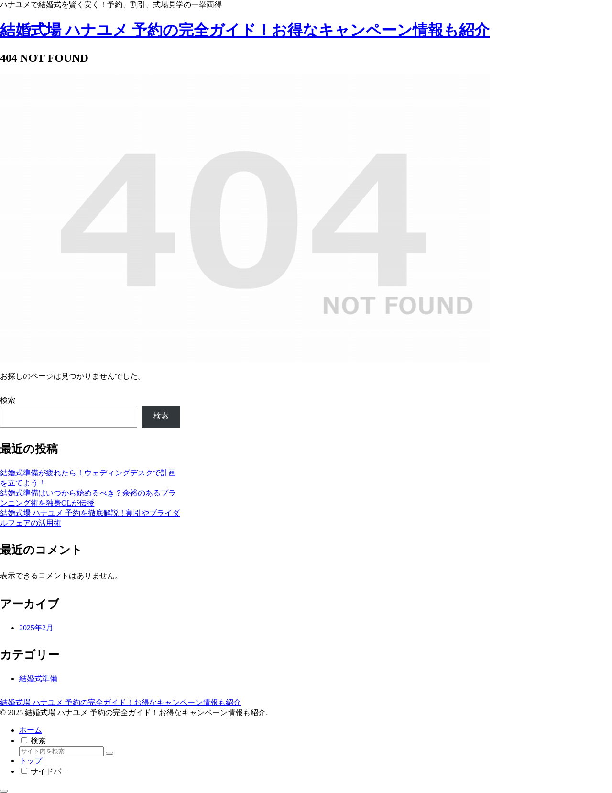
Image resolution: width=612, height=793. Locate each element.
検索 (7, 400)
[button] (109, 753)
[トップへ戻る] (4, 791)
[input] (61, 751)
